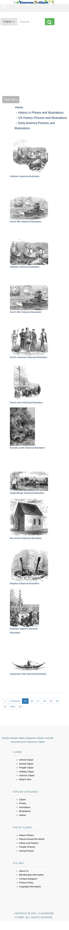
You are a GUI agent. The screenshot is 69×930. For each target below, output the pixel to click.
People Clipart (26, 767)
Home (19, 107)
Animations (24, 807)
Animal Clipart (26, 763)
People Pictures (27, 847)
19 (50, 701)
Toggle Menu (11, 99)
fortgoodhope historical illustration (27, 493)
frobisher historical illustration (24, 176)
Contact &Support (28, 878)
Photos (22, 803)
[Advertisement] (33, 60)
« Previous (14, 701)
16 (31, 701)
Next (13, 706)
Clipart (22, 799)
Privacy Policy (26, 882)
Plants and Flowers (29, 843)
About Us (24, 871)
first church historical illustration (26, 538)
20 (57, 701)
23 (20, 706)
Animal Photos (26, 850)
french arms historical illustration (26, 402)
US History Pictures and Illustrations (42, 117)
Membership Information (31, 874)
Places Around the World (31, 839)
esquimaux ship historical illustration (28, 674)
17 (38, 701)
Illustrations (25, 811)
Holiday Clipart (26, 771)
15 (25, 701)
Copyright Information (30, 886)
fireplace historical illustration (24, 583)
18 (44, 701)
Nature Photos (26, 835)
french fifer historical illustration (25, 221)
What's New (25, 779)
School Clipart (26, 759)
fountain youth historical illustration (27, 447)
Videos (22, 815)
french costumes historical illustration (28, 357)
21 (5, 706)
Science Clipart (26, 775)
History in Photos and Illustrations (41, 112)
